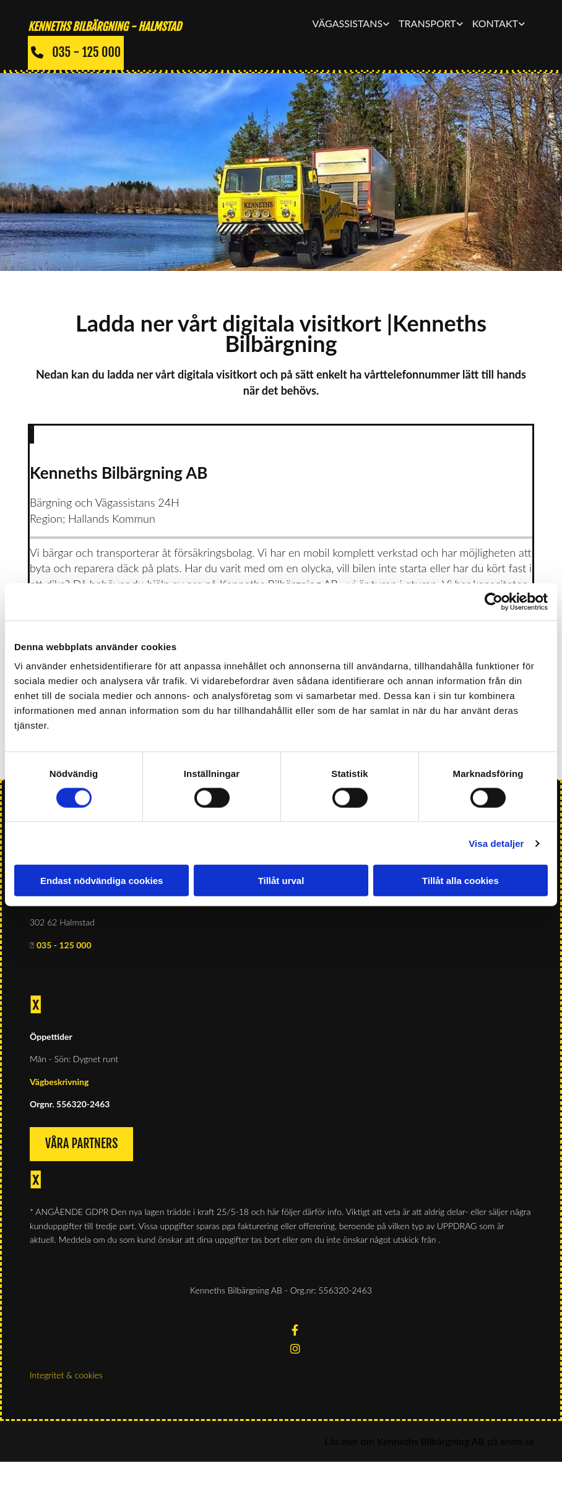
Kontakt (495, 23)
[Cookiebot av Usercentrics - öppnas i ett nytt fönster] (493, 601)
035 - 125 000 (64, 945)
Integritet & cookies (66, 1375)
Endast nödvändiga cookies (101, 880)
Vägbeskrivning (59, 1081)
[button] (76, 53)
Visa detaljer (496, 843)
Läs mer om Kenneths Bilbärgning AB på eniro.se (429, 1441)
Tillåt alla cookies (460, 880)
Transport (427, 23)
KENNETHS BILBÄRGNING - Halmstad (104, 26)
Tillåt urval (281, 880)
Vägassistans (348, 23)
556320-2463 (83, 1104)
